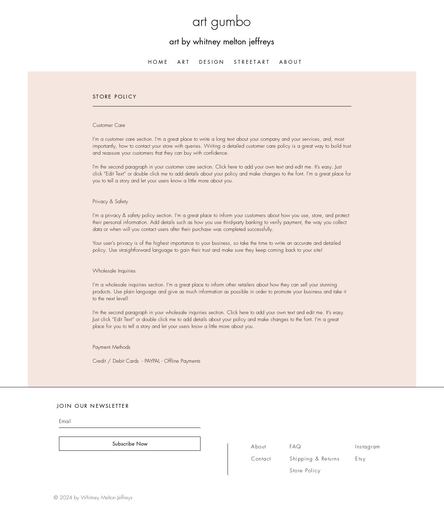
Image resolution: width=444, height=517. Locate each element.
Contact (261, 458)
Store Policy (305, 470)
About (258, 446)
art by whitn (190, 41)
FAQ (295, 446)
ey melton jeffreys (243, 41)
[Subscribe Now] (129, 444)
